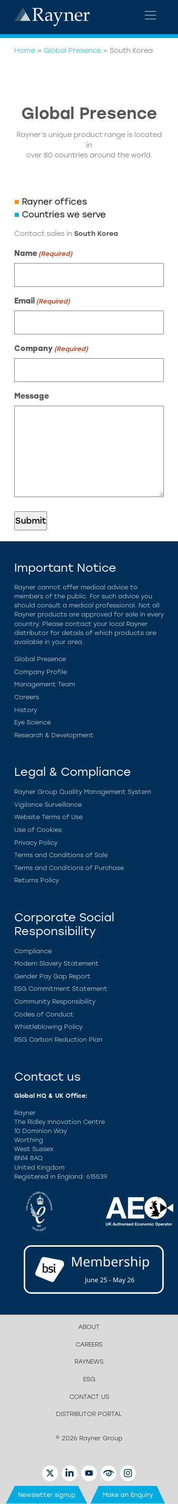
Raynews (89, 1361)
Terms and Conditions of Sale (61, 855)
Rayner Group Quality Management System (82, 791)
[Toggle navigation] (150, 15)
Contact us (89, 1396)
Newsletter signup (46, 1494)
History (25, 709)
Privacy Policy (35, 842)
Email (42, 301)
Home (24, 50)
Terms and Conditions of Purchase (69, 867)
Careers (26, 697)
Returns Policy (36, 880)
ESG (89, 1379)
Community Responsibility (54, 1001)
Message (31, 395)
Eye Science (32, 722)
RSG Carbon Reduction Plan (58, 1039)
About (89, 1326)
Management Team (44, 684)
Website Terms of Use (48, 816)
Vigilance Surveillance (48, 804)
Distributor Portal (89, 1413)
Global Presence (72, 50)
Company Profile (40, 671)
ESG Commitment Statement (60, 988)
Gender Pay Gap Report (52, 976)
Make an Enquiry (128, 1494)
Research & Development (54, 735)
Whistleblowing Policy (48, 1026)
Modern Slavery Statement (56, 963)
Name (43, 254)
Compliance (33, 951)
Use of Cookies (38, 829)
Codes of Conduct (44, 1014)
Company (51, 349)
